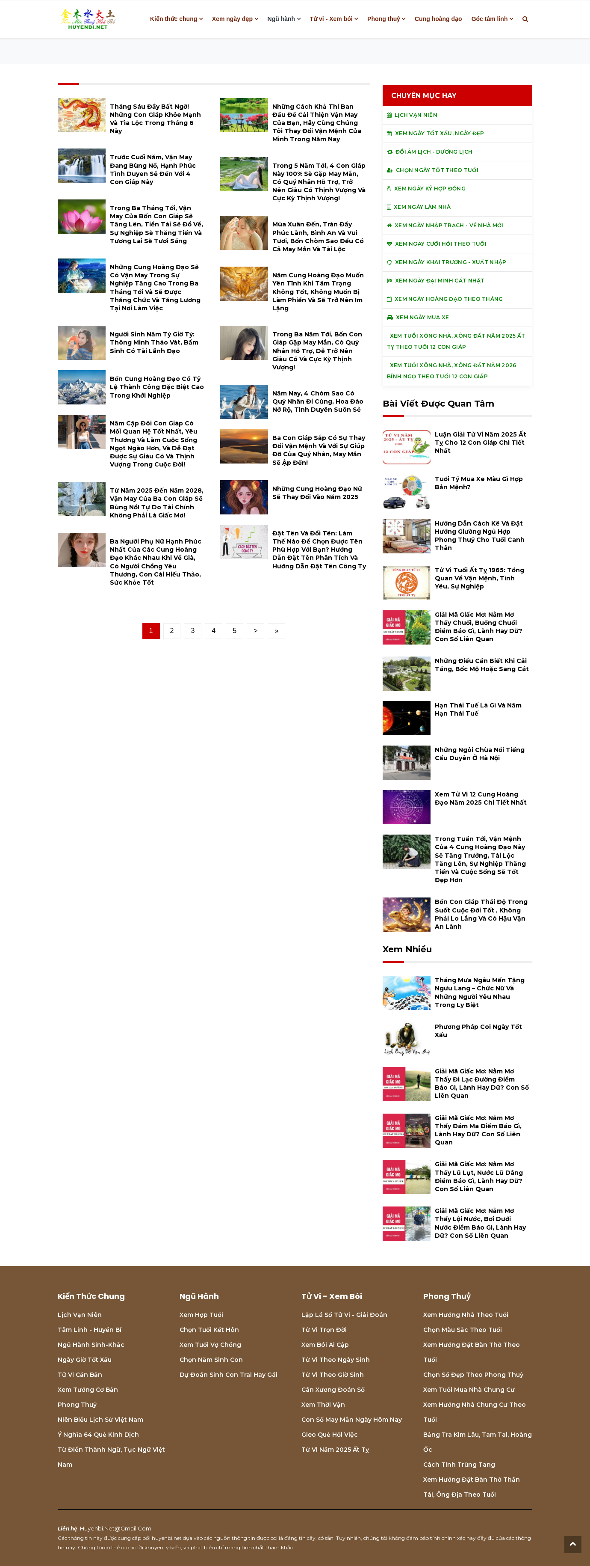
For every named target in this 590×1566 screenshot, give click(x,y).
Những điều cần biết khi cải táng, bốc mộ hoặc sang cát (482, 665)
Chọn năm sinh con (211, 1360)
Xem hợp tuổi (201, 1315)
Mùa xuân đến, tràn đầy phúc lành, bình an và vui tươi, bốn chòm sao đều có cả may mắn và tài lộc (318, 236)
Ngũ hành (281, 18)
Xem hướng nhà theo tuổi (465, 1315)
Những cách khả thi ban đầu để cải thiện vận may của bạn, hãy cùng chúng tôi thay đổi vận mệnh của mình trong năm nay (316, 123)
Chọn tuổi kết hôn (209, 1330)
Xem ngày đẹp (232, 18)
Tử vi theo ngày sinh (335, 1360)
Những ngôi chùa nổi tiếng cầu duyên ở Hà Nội (480, 754)
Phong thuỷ (383, 18)
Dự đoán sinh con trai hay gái (228, 1375)
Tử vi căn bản (80, 1375)
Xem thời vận (323, 1405)
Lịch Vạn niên (80, 1315)
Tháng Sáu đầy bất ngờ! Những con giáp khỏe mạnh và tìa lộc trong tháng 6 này (155, 119)
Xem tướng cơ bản (88, 1390)
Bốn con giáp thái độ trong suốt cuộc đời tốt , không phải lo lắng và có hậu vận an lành (481, 914)
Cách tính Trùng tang (459, 1464)
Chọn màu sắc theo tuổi (462, 1330)
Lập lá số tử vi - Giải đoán (344, 1315)
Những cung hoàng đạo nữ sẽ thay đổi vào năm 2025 (317, 493)
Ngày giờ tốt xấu (85, 1360)
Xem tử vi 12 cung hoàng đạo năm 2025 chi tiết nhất (481, 798)
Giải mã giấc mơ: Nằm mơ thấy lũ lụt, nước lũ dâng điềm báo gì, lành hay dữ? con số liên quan (479, 1176)
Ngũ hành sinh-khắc (91, 1345)
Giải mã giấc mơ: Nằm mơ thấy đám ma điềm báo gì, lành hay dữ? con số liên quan (478, 1130)
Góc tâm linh (490, 18)
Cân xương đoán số (333, 1390)
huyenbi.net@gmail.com (115, 1528)
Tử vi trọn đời (324, 1330)
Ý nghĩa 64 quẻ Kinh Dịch (98, 1434)
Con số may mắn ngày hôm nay (351, 1419)
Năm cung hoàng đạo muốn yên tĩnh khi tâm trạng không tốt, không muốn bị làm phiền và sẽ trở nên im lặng (318, 291)
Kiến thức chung (173, 18)
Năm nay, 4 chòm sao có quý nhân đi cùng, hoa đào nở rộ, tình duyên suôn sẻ (317, 401)
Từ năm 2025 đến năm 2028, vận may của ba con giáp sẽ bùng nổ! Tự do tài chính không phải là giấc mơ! (157, 503)
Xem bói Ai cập (325, 1345)
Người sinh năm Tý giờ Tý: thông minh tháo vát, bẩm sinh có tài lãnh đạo (154, 342)
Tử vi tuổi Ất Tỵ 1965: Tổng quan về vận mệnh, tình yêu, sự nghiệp (479, 578)
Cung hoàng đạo (438, 18)
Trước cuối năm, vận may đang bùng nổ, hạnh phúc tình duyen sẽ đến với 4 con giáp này (153, 169)
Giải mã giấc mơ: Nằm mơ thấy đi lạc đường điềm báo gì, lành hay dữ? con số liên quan (482, 1083)
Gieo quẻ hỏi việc (329, 1434)
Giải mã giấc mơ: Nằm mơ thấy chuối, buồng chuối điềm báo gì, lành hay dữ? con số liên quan (478, 627)
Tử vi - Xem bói (331, 18)
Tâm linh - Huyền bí (89, 1330)
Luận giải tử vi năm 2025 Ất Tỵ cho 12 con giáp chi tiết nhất (480, 443)
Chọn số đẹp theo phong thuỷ (473, 1375)
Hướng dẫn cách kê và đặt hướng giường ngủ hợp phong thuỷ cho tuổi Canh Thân (480, 536)
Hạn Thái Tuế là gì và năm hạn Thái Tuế (478, 709)
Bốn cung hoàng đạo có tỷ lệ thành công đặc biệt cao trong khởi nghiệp (157, 387)
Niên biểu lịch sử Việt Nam (100, 1419)
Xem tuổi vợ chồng (210, 1345)
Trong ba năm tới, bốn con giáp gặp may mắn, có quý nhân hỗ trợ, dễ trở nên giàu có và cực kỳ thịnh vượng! (317, 350)
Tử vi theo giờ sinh (332, 1375)
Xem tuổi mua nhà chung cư (469, 1390)
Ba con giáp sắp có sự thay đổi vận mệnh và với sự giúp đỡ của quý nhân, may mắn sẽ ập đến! (318, 450)
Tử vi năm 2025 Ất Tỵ (335, 1449)
